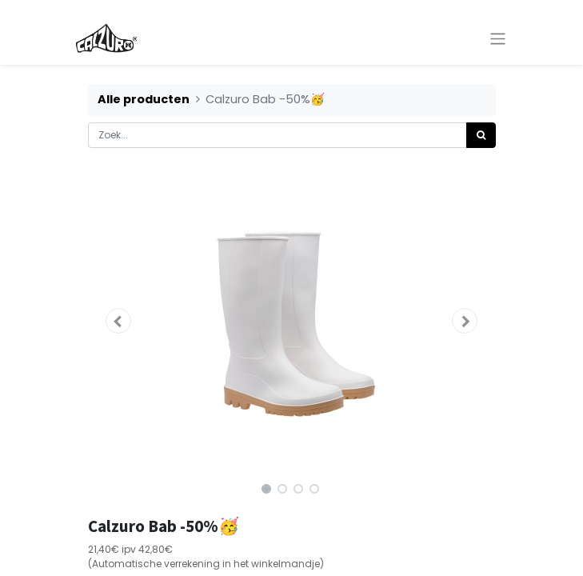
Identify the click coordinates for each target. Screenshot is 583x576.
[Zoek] (481, 135)
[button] (119, 321)
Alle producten (144, 99)
